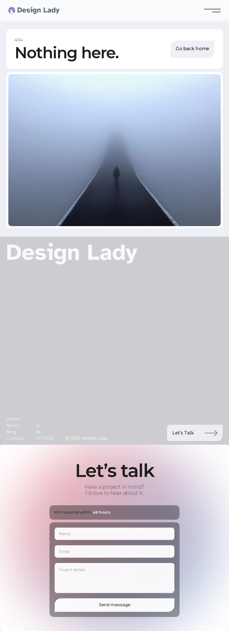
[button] (212, 10)
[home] (18, 10)
